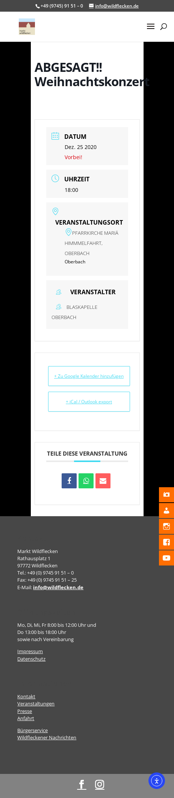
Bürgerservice (32, 730)
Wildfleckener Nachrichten (46, 737)
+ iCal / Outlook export (89, 401)
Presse (24, 711)
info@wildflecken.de (58, 587)
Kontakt (26, 696)
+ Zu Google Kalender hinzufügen (89, 376)
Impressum (30, 651)
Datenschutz (31, 658)
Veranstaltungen (35, 703)
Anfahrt (25, 718)
